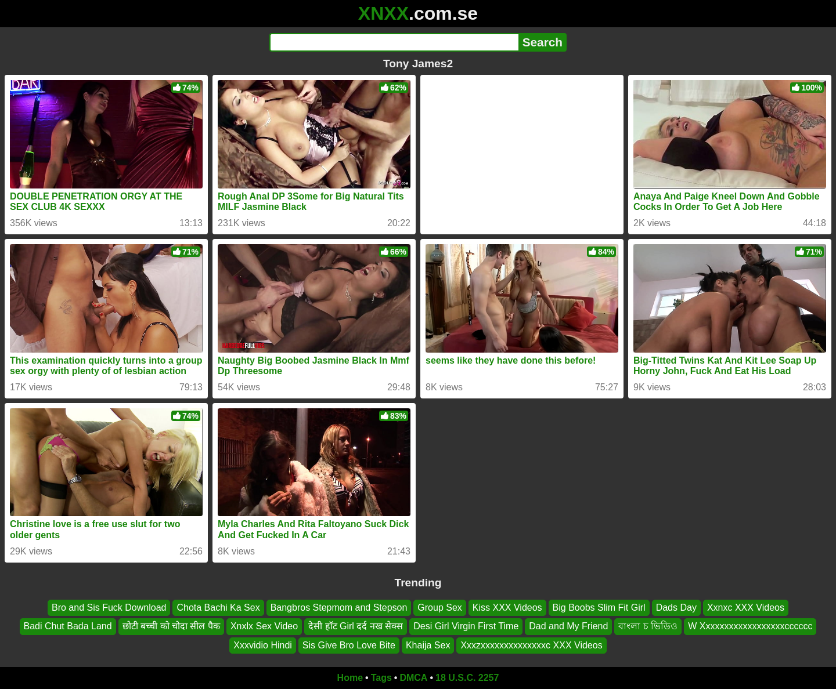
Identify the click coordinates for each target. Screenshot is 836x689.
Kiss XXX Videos (507, 607)
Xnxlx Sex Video (264, 626)
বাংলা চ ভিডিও (648, 626)
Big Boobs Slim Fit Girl (599, 607)
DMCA (413, 678)
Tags (381, 678)
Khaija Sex (428, 645)
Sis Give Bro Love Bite (348, 645)
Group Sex (439, 607)
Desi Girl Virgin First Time (465, 626)
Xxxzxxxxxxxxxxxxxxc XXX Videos (531, 645)
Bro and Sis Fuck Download (109, 607)
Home (350, 678)
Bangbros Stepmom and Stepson (339, 607)
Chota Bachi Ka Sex (218, 607)
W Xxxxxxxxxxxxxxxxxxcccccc (750, 626)
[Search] (393, 42)
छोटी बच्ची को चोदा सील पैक (171, 626)
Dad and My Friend (568, 626)
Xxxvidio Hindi (262, 645)
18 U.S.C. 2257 (467, 678)
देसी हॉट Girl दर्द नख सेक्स (355, 626)
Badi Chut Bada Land (68, 626)
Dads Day (676, 607)
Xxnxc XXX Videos (745, 607)
